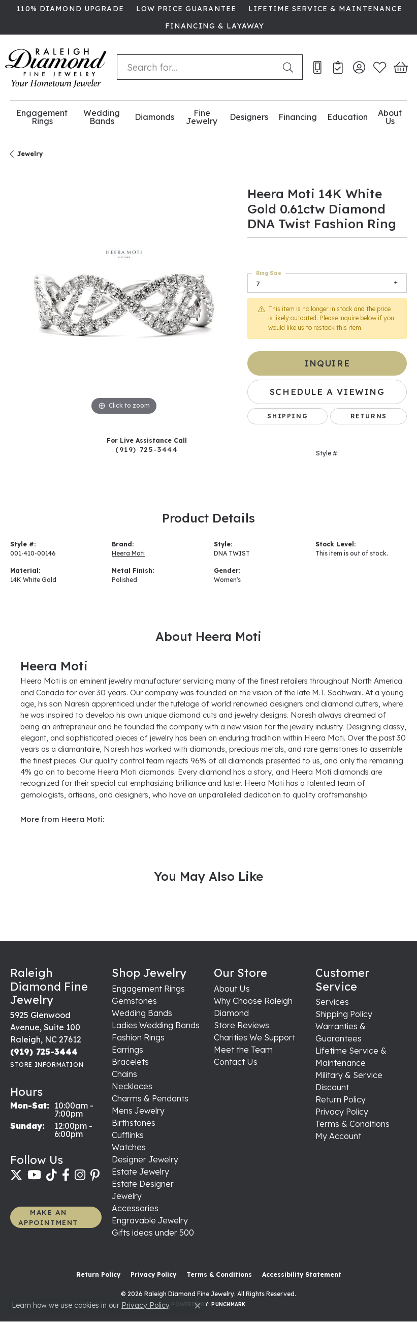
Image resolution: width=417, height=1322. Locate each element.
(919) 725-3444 (146, 449)
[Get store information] (46, 1064)
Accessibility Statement (301, 1274)
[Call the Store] (44, 1052)
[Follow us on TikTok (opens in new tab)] (51, 1175)
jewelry (30, 154)
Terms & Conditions (352, 1124)
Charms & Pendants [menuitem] (150, 1098)
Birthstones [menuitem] (133, 1123)
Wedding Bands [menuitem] (142, 1013)
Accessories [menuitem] (135, 1208)
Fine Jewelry (201, 117)
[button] (358, 67)
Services (332, 1002)
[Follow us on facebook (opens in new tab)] (66, 1175)
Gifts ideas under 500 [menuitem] (153, 1232)
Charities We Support (254, 1037)
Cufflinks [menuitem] (128, 1135)
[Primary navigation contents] (208, 117)
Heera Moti (128, 553)
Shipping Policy (343, 1014)
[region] (123, 304)
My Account (338, 1136)
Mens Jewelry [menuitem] (138, 1110)
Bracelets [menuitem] (130, 1062)
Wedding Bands (101, 117)
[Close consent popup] (198, 1306)
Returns (368, 416)
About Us (390, 117)
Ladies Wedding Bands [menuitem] (156, 1025)
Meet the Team (243, 1049)
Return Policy (340, 1099)
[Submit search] (290, 67)
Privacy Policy (341, 1111)
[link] (69, 8)
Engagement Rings (42, 117)
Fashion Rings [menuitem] (138, 1037)
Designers (249, 117)
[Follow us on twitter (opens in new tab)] (16, 1175)
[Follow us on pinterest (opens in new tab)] (95, 1175)
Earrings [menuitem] (127, 1049)
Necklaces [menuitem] (132, 1086)
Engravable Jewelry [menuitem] (150, 1220)
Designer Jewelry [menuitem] (145, 1159)
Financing (297, 117)
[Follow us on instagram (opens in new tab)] (80, 1175)
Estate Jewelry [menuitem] (140, 1171)
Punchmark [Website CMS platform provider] (228, 1304)
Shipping (287, 416)
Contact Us (236, 1062)
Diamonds (154, 117)
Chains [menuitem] (124, 1074)
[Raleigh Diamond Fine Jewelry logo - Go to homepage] (56, 67)
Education (347, 117)
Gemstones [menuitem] (134, 1001)
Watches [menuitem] (129, 1147)
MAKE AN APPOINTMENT (48, 1217)
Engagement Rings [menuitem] (148, 988)
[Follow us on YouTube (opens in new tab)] (34, 1175)
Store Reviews (241, 1025)
